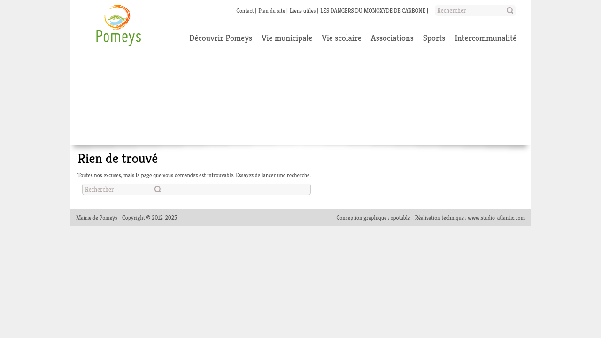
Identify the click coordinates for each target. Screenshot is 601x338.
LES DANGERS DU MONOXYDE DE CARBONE (372, 10)
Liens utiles (303, 10)
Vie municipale (287, 37)
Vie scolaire (342, 37)
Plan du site (271, 10)
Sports (434, 37)
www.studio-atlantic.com (496, 217)
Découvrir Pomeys (220, 37)
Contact (245, 10)
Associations (392, 37)
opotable (400, 217)
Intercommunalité (485, 37)
